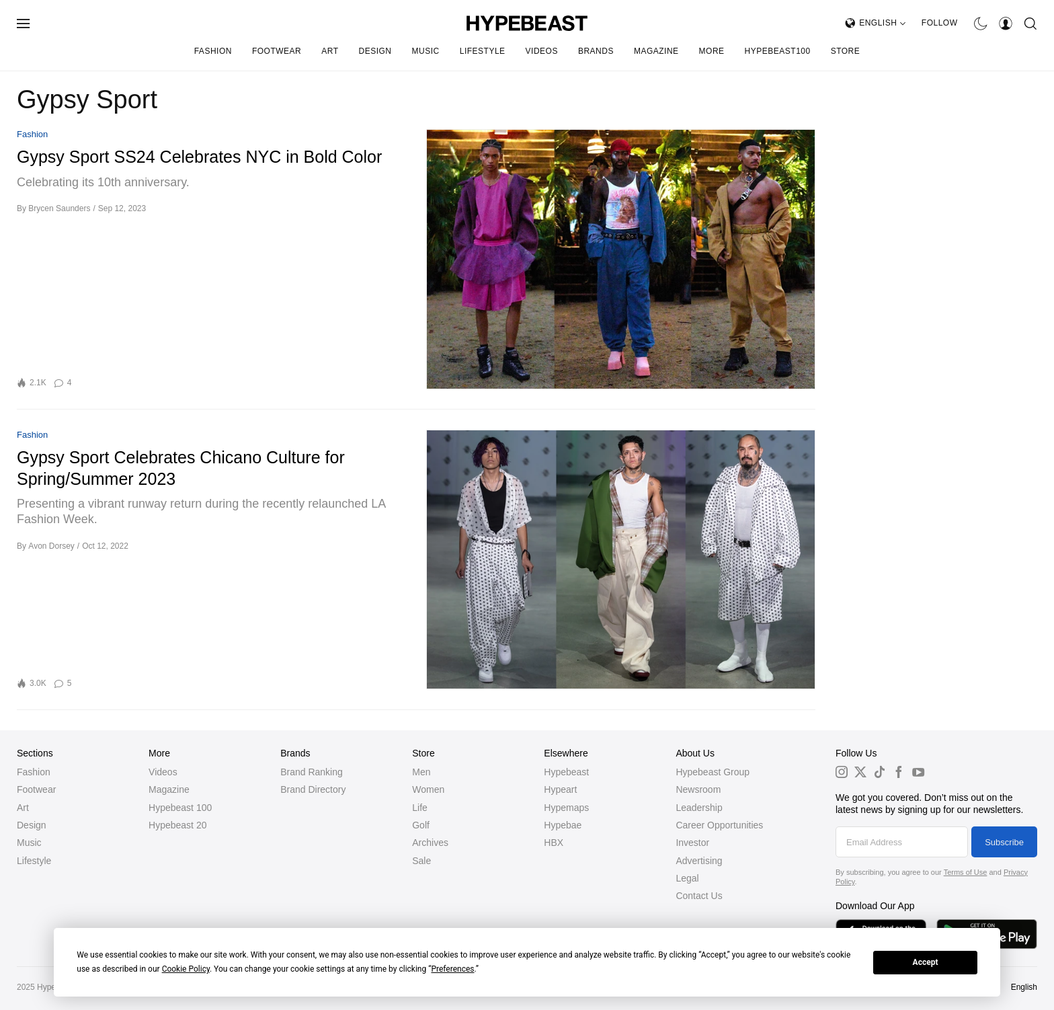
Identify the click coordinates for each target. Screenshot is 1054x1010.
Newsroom (698, 789)
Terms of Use (965, 872)
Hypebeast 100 (180, 807)
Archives (430, 842)
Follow (940, 23)
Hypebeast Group (712, 772)
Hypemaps (566, 807)
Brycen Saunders (59, 208)
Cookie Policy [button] (186, 969)
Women (428, 789)
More (712, 51)
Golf (421, 825)
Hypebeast (566, 772)
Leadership (699, 807)
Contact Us (699, 895)
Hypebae (562, 825)
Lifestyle (482, 51)
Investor (692, 842)
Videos (542, 51)
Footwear (276, 51)
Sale (421, 860)
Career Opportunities (719, 825)
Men (421, 772)
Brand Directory (313, 789)
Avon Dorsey (51, 546)
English (882, 23)
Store (845, 51)
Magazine (656, 51)
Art (329, 51)
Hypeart (560, 789)
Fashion (213, 51)
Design (375, 51)
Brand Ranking (311, 772)
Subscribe (1004, 842)
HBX (553, 842)
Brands (596, 51)
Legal (687, 878)
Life (420, 807)
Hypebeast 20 (177, 825)
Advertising (699, 860)
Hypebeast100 (778, 51)
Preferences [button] (452, 969)
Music (426, 51)
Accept (925, 962)
